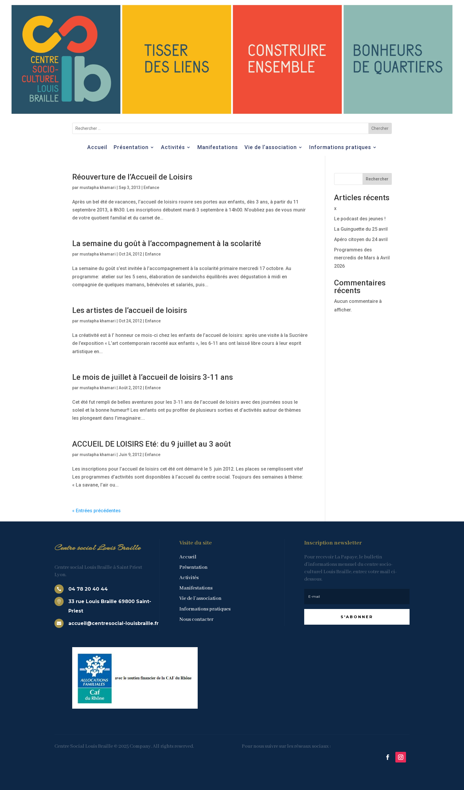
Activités (173, 147)
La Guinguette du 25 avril (361, 229)
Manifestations (217, 147)
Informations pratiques (340, 147)
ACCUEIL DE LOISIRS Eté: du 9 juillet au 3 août (151, 444)
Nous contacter (196, 619)
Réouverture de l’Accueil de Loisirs (132, 176)
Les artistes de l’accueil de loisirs (129, 310)
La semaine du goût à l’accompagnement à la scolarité (166, 243)
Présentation (131, 147)
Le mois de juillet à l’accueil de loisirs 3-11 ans (152, 377)
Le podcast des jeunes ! (360, 219)
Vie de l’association (270, 147)
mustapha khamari (98, 187)
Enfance (151, 187)
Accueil (97, 147)
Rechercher (377, 179)
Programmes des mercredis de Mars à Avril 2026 (362, 258)
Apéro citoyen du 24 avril (361, 239)
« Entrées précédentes (96, 510)
